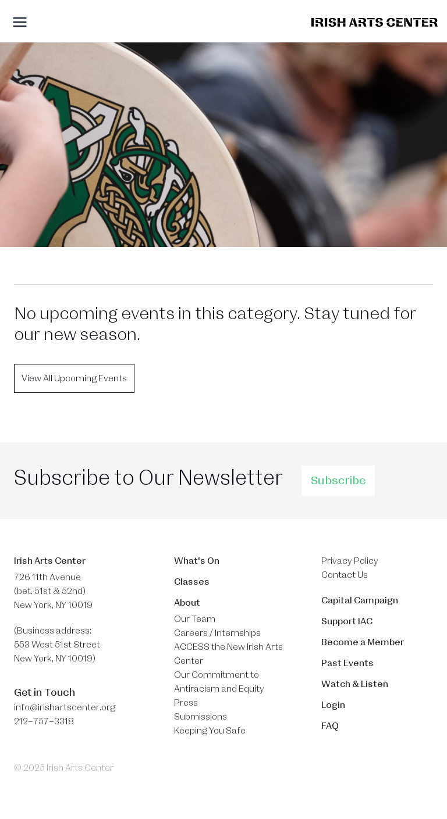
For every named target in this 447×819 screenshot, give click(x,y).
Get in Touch (44, 692)
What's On (196, 561)
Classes (192, 581)
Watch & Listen (354, 684)
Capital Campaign (359, 600)
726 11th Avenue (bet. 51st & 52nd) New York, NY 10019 (53, 591)
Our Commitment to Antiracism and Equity (219, 681)
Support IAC (346, 621)
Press (186, 702)
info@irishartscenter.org (64, 707)
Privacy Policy (349, 561)
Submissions (200, 716)
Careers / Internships (217, 633)
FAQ (330, 726)
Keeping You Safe (210, 730)
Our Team (194, 619)
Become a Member (362, 642)
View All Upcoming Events (74, 378)
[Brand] (374, 22)
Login (333, 705)
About (187, 602)
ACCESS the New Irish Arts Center (228, 654)
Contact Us (344, 575)
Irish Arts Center (50, 561)
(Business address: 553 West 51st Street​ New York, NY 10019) (57, 644)
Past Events (347, 663)
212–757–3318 (44, 721)
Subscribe (338, 481)
